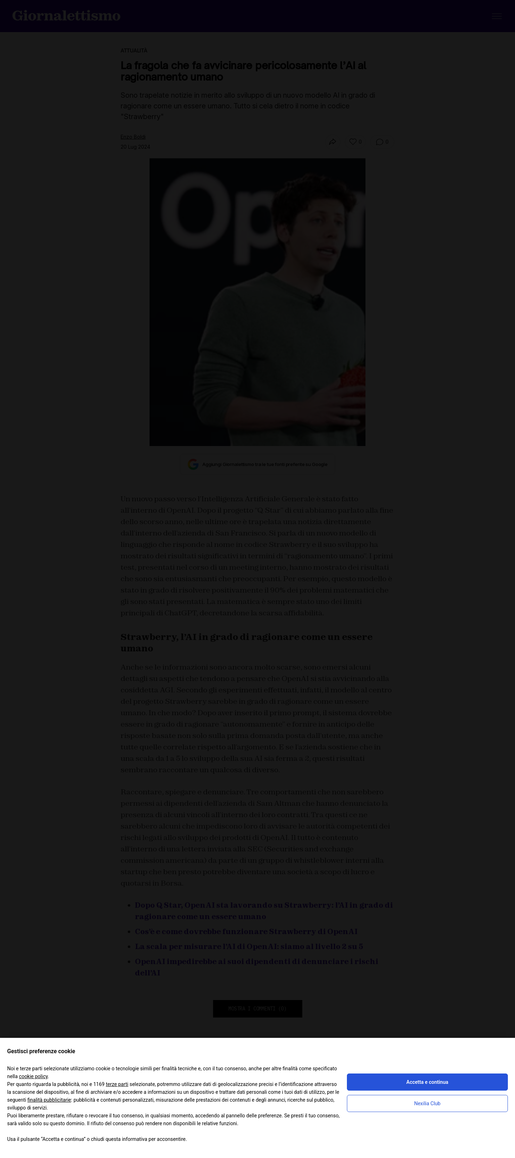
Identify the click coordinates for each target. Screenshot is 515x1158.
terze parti (117, 1084)
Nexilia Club (427, 1103)
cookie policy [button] (33, 1076)
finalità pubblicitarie (49, 1100)
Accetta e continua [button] (427, 1082)
